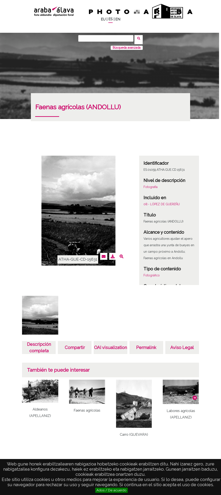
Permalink (146, 345)
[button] (195, 395)
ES (110, 19)
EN (117, 19)
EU (103, 19)
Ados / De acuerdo (111, 490)
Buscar (140, 38)
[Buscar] (107, 38)
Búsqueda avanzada (126, 45)
